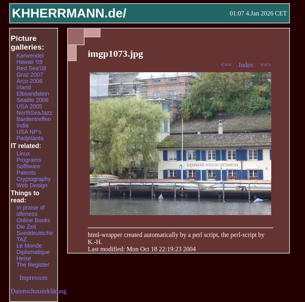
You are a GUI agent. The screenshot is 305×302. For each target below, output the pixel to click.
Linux (23, 153)
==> (266, 65)
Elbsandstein (32, 93)
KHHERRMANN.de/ (69, 13)
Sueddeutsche (34, 233)
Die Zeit (26, 226)
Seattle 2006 (32, 100)
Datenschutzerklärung (38, 291)
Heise (23, 258)
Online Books (33, 220)
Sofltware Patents (28, 169)
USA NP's (28, 132)
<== (227, 65)
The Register (32, 265)
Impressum (33, 277)
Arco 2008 (29, 81)
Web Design (31, 185)
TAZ (21, 239)
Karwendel (29, 55)
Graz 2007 (29, 74)
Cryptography (33, 179)
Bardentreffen (33, 119)
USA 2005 (29, 106)
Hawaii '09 (29, 62)
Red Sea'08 (31, 68)
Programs (28, 160)
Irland (23, 87)
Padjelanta (29, 138)
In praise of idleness (30, 210)
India (22, 125)
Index (247, 65)
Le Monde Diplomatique (33, 248)
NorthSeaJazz (34, 113)
